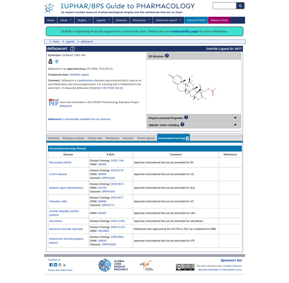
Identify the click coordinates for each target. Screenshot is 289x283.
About (63, 20)
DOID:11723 (118, 227)
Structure (128, 138)
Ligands (101, 20)
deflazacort (66, 106)
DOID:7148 (117, 160)
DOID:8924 (117, 237)
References (112, 138)
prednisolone (86, 80)
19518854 (103, 230)
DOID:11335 (118, 221)
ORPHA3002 (108, 244)
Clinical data (94, 138)
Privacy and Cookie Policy (60, 270)
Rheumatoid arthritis (60, 162)
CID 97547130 (110, 88)
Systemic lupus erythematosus (66, 187)
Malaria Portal (219, 20)
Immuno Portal (196, 20)
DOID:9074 (117, 184)
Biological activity (73, 138)
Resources (139, 20)
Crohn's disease (58, 174)
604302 (102, 213)
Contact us (54, 259)
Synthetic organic (79, 74)
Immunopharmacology (173, 138)
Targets (81, 20)
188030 (102, 240)
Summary (54, 138)
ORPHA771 (108, 205)
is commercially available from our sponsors (79, 119)
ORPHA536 (108, 191)
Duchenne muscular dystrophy (66, 229)
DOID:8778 (117, 170)
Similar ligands (146, 138)
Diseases (121, 20)
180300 (102, 164)
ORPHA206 (108, 178)
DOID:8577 (117, 197)
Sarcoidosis (55, 221)
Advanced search (166, 20)
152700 (102, 187)
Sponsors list (231, 260)
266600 (102, 174)
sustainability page (184, 31)
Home (50, 20)
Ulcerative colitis (58, 201)
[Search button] (240, 5)
